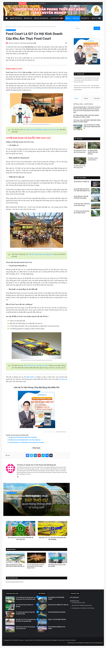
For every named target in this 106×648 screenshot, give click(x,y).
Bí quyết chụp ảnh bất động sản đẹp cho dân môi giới (41, 130)
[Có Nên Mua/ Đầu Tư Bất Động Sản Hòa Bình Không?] (95, 207)
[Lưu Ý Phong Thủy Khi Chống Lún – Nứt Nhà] (10, 607)
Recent (86, 98)
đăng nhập (12, 582)
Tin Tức (96, 18)
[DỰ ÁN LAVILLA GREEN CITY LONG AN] (42, 607)
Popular (76, 98)
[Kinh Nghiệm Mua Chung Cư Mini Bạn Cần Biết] (57, 558)
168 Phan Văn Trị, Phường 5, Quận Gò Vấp (81, 605)
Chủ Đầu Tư (85, 18)
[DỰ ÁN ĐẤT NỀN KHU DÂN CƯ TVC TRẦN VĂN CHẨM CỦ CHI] (95, 192)
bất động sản (63, 379)
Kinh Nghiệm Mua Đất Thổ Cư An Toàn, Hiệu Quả (23, 498)
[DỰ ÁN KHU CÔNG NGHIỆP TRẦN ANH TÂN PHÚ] (94, 146)
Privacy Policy (61, 640)
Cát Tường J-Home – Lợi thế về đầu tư (36, 3)
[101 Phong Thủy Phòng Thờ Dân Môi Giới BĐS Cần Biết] (10, 614)
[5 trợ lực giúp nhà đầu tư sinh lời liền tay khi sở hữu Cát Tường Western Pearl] (36, 558)
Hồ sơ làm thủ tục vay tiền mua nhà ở (36, 365)
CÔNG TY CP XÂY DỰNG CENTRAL (57, 619)
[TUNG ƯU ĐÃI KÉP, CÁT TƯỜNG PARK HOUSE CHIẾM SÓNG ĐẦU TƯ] (15, 558)
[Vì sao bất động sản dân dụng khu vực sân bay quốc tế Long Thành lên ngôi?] (10, 600)
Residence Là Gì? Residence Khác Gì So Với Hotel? (23, 437)
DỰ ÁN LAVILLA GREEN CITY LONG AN (58, 605)
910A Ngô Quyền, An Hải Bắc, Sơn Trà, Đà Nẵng (82, 608)
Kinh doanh (36, 448)
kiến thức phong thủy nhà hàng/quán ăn (41, 254)
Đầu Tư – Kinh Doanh (72, 18)
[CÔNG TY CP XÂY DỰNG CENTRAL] (42, 622)
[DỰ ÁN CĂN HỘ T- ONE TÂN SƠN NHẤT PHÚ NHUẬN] (95, 200)
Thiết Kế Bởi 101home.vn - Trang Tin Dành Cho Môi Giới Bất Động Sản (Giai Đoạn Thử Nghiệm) (34, 640)
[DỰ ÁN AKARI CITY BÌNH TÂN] (95, 185)
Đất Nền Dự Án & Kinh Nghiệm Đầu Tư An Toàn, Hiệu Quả (24, 440)
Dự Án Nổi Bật (56, 18)
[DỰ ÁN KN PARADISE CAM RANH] (42, 614)
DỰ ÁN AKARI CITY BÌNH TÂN (81, 183)
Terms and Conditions (70, 640)
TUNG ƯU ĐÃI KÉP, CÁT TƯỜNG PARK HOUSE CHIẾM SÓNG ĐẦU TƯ (91, 127)
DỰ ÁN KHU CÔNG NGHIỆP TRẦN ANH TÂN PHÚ (93, 153)
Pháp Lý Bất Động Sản (41, 18)
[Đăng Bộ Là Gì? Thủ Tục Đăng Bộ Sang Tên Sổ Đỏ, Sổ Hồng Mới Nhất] (10, 622)
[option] (36, 499)
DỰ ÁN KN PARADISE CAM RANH (56, 612)
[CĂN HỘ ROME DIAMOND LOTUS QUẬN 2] (42, 629)
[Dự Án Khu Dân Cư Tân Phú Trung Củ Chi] (80, 161)
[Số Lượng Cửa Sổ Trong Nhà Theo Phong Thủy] (80, 146)
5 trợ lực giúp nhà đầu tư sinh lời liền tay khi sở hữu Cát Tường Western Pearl (35, 566)
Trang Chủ (9, 26)
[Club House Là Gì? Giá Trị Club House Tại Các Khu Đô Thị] (10, 629)
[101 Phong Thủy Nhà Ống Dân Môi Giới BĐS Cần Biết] (95, 215)
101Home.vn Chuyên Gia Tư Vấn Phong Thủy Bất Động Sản (22, 43)
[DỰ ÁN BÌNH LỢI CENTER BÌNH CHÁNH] (42, 600)
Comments (97, 98)
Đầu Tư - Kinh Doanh (18, 26)
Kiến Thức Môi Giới (16, 18)
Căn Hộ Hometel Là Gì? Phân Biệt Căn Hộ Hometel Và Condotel (26, 442)
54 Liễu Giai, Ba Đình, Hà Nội (78, 602)
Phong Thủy (28, 18)
